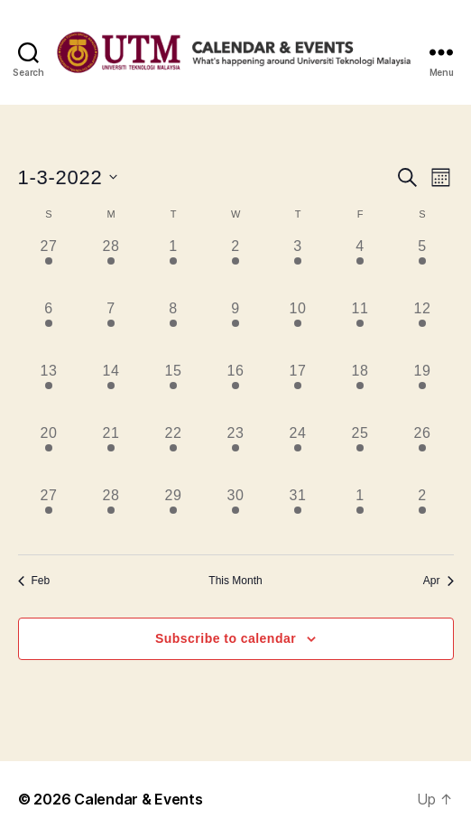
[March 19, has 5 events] (423, 391)
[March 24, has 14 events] (298, 454)
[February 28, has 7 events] (111, 267)
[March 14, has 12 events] (111, 391)
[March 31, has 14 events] (298, 516)
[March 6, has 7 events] (49, 329)
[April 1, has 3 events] (360, 516)
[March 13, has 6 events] (49, 391)
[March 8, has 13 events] (174, 329)
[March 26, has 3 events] (423, 454)
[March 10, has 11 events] (298, 329)
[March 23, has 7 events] (236, 454)
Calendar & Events (138, 799)
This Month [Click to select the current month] (235, 580)
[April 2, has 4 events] (423, 516)
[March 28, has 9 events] (111, 516)
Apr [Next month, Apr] (438, 580)
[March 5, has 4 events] (423, 267)
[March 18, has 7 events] (360, 391)
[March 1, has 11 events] (174, 267)
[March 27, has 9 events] (49, 516)
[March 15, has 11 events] (174, 391)
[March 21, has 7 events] (111, 454)
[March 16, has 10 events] (236, 391)
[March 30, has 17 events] (236, 516)
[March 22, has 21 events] (174, 454)
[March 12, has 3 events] (423, 329)
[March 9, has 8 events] (236, 329)
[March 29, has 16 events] (174, 516)
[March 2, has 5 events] (236, 267)
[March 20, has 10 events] (49, 454)
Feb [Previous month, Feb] (34, 580)
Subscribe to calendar (225, 638)
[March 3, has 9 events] (298, 267)
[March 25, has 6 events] (360, 454)
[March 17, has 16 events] (298, 391)
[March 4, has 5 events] (360, 267)
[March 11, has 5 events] (360, 329)
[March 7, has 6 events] (111, 329)
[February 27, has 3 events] (49, 267)
